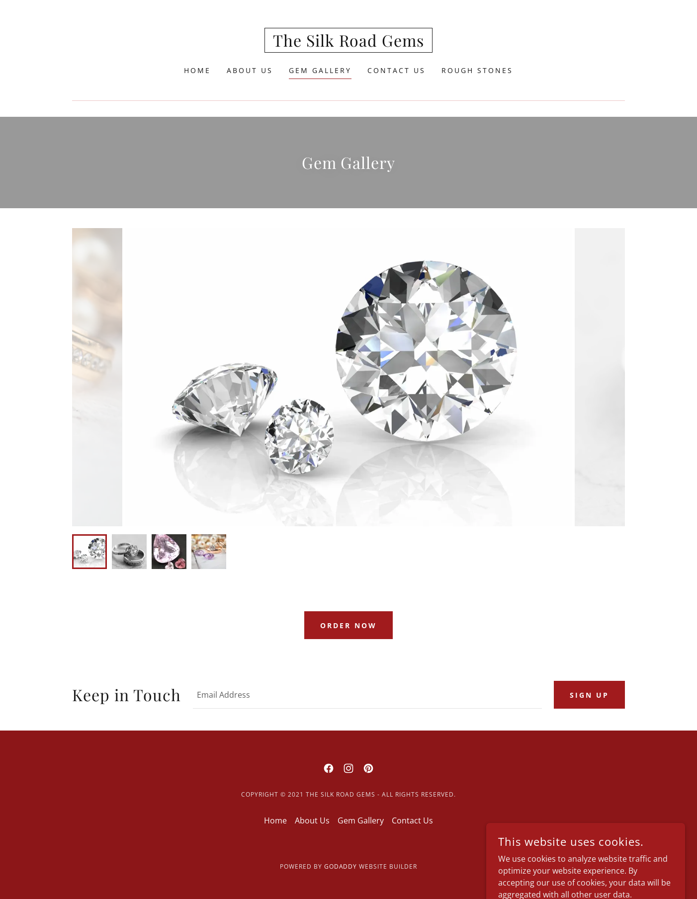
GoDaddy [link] (340, 866)
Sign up (589, 695)
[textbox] (367, 695)
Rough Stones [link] (477, 70)
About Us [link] (250, 70)
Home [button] (275, 820)
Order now (348, 625)
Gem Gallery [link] (320, 70)
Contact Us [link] (396, 70)
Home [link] (197, 70)
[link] (348, 43)
